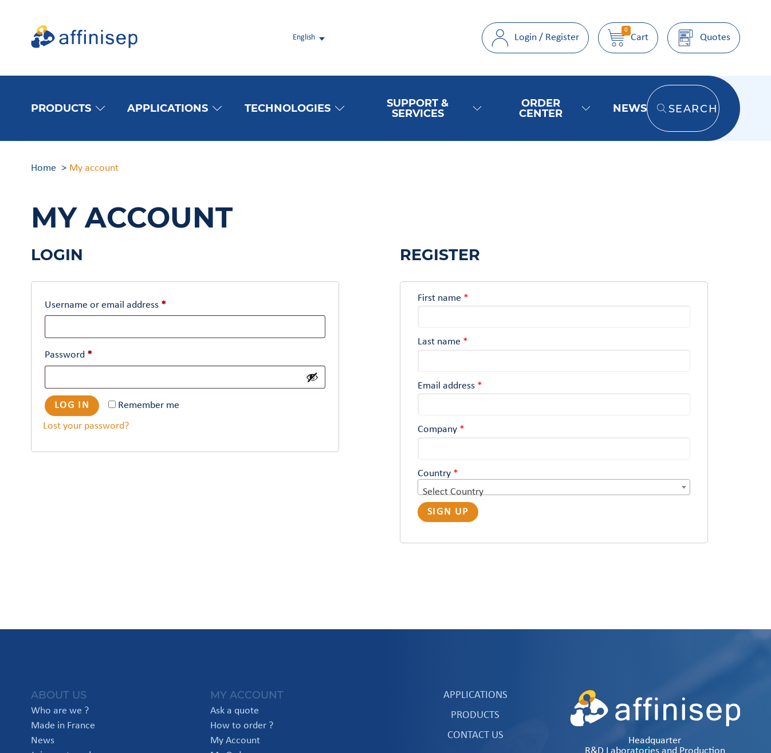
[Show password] (312, 377)
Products (68, 108)
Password (68, 355)
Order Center (554, 108)
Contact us (475, 735)
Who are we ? (60, 711)
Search (687, 109)
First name (443, 298)
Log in (72, 405)
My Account (235, 741)
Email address (450, 386)
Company (441, 429)
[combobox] (554, 487)
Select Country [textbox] (453, 492)
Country (438, 474)
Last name (443, 342)
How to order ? (241, 726)
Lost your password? (86, 426)
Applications (174, 108)
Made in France (63, 726)
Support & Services (434, 108)
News (630, 108)
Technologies (294, 108)
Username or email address (105, 305)
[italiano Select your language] (309, 38)
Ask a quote (234, 711)
